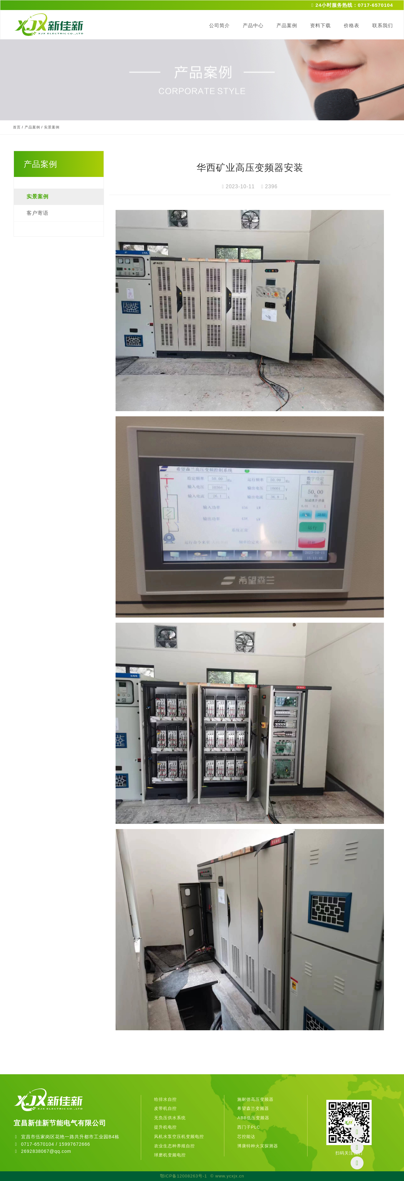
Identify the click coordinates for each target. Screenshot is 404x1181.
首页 (17, 127)
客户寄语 (38, 213)
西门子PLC (248, 1127)
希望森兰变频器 (253, 1108)
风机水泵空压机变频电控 (179, 1136)
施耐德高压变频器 (255, 1099)
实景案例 (52, 127)
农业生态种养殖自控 (174, 1145)
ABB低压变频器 (253, 1117)
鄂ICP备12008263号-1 (183, 1176)
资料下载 (320, 25)
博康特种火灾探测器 (257, 1145)
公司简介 (219, 25)
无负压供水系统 (170, 1117)
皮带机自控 (165, 1108)
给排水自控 (165, 1099)
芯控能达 (246, 1136)
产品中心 (253, 25)
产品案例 (286, 25)
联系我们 (382, 25)
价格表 (351, 25)
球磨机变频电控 (170, 1155)
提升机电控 (165, 1127)
